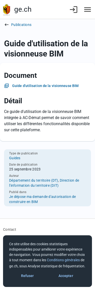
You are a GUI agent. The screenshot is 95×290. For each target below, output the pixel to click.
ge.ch (22, 9)
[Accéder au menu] (87, 9)
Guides (15, 158)
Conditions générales (63, 260)
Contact (9, 229)
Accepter (66, 276)
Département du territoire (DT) (33, 180)
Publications (21, 25)
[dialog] (47, 261)
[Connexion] (73, 9)
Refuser (27, 276)
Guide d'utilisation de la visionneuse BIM (45, 86)
